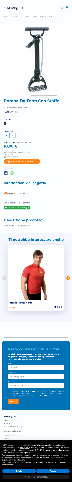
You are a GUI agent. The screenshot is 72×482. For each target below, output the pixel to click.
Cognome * (12, 372)
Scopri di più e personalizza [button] (35, 477)
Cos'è (6, 438)
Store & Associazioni (13, 426)
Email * (10, 381)
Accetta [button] (53, 471)
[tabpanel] (36, 60)
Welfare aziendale (13, 431)
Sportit (24, 193)
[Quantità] (12, 135)
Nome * (11, 363)
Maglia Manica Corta (21, 303)
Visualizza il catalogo (17, 207)
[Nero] (5, 124)
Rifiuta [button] (19, 471)
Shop (6, 421)
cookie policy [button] (25, 453)
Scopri (12, 307)
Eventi (7, 423)
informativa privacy (48, 391)
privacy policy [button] (25, 448)
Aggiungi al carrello (22, 161)
